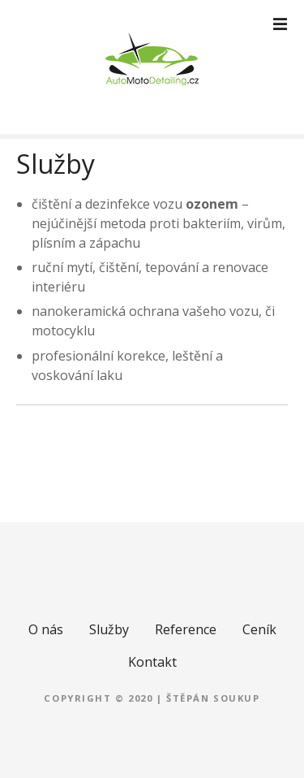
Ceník (259, 629)
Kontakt (152, 662)
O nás (45, 629)
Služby (109, 629)
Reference (185, 629)
